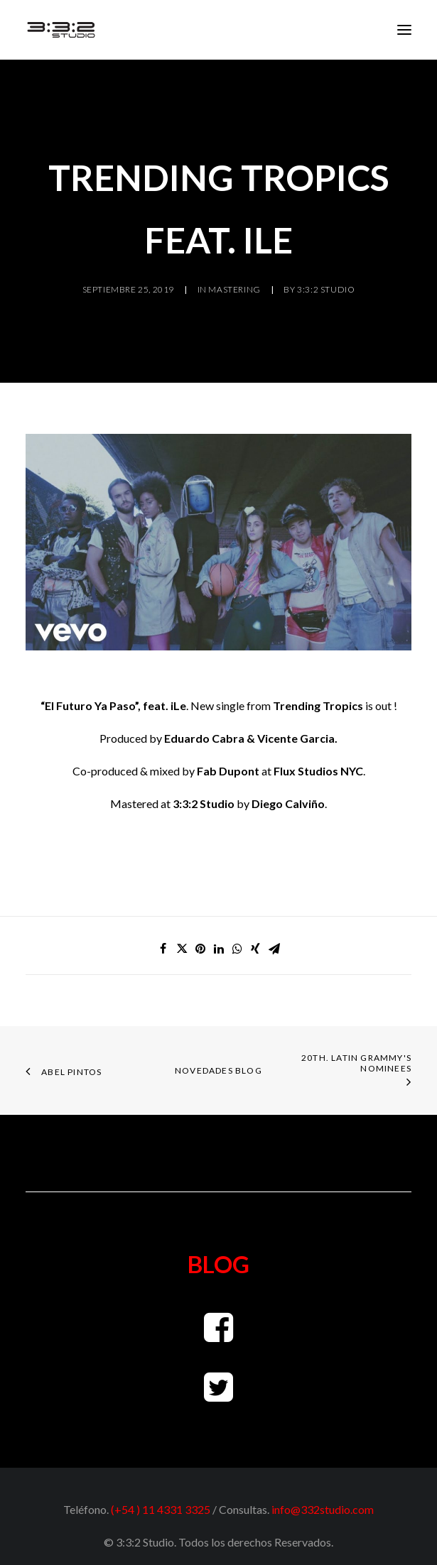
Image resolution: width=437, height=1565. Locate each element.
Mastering (234, 289)
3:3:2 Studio (326, 289)
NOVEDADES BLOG (218, 1070)
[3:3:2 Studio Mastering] (61, 29)
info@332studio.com (322, 1509)
